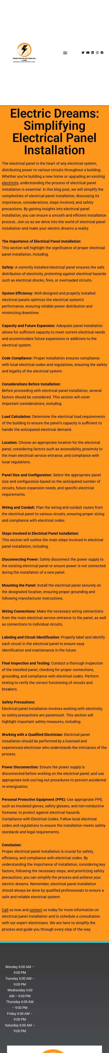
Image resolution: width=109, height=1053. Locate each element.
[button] (65, 52)
